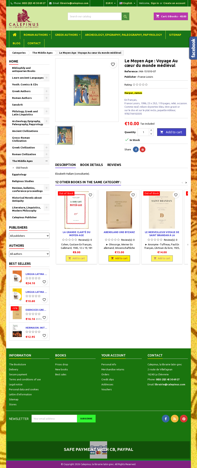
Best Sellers (20, 263)
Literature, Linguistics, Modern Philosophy (26, 209)
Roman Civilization (24, 154)
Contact (34, 43)
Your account (113, 355)
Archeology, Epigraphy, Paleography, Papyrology (123, 34)
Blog (16, 43)
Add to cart (171, 132)
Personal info (108, 364)
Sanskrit (17, 104)
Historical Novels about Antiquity (27, 199)
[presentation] (63, 429)
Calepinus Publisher (24, 217)
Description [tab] (65, 165)
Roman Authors (36, 34)
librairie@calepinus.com (74, 3)
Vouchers (106, 389)
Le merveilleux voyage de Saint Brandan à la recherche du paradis (162, 235)
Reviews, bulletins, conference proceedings (27, 189)
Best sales (60, 374)
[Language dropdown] (127, 3)
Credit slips (107, 379)
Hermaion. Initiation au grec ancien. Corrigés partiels (37, 327)
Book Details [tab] (91, 165)
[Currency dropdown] (111, 3)
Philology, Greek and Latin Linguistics (25, 113)
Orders (105, 374)
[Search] (98, 16)
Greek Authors (66, 34)
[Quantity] (143, 132)
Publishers (18, 227)
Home (13, 61)
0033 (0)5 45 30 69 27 (33, 3)
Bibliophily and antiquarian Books (23, 69)
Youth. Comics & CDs (25, 84)
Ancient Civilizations (25, 131)
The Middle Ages (22, 161)
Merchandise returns (112, 369)
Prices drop (61, 364)
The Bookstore (17, 364)
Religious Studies (23, 181)
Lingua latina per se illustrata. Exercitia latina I (37, 292)
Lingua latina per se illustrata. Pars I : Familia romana (37, 274)
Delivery (13, 369)
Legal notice (16, 384)
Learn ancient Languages (28, 77)
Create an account (174, 3)
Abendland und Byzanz (119, 232)
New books (61, 369)
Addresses (107, 384)
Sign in (155, 3)
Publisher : (130, 76)
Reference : (131, 71)
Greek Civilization (23, 147)
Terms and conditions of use (25, 379)
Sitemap (175, 34)
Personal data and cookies (24, 389)
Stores (13, 404)
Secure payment (18, 374)
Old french (22, 167)
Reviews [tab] (114, 165)
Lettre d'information (20, 394)
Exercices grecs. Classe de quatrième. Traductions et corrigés (37, 310)
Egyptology (19, 174)
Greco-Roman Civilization (21, 139)
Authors (16, 245)
